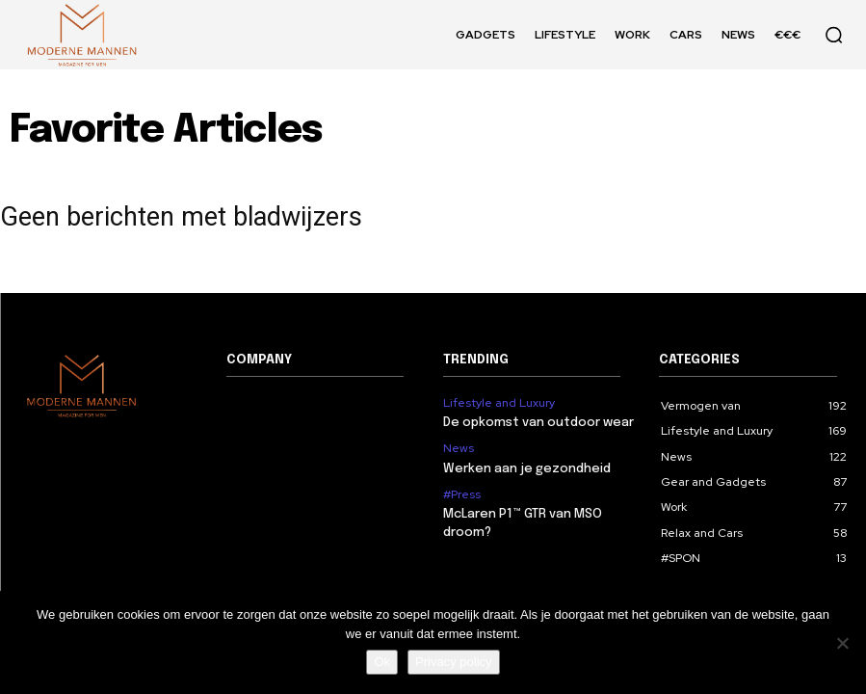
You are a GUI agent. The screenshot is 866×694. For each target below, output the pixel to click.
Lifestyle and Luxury (499, 403)
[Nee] (842, 643)
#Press (462, 494)
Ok (382, 661)
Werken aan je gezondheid (527, 469)
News (458, 448)
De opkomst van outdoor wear (538, 422)
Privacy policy (453, 661)
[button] (833, 35)
